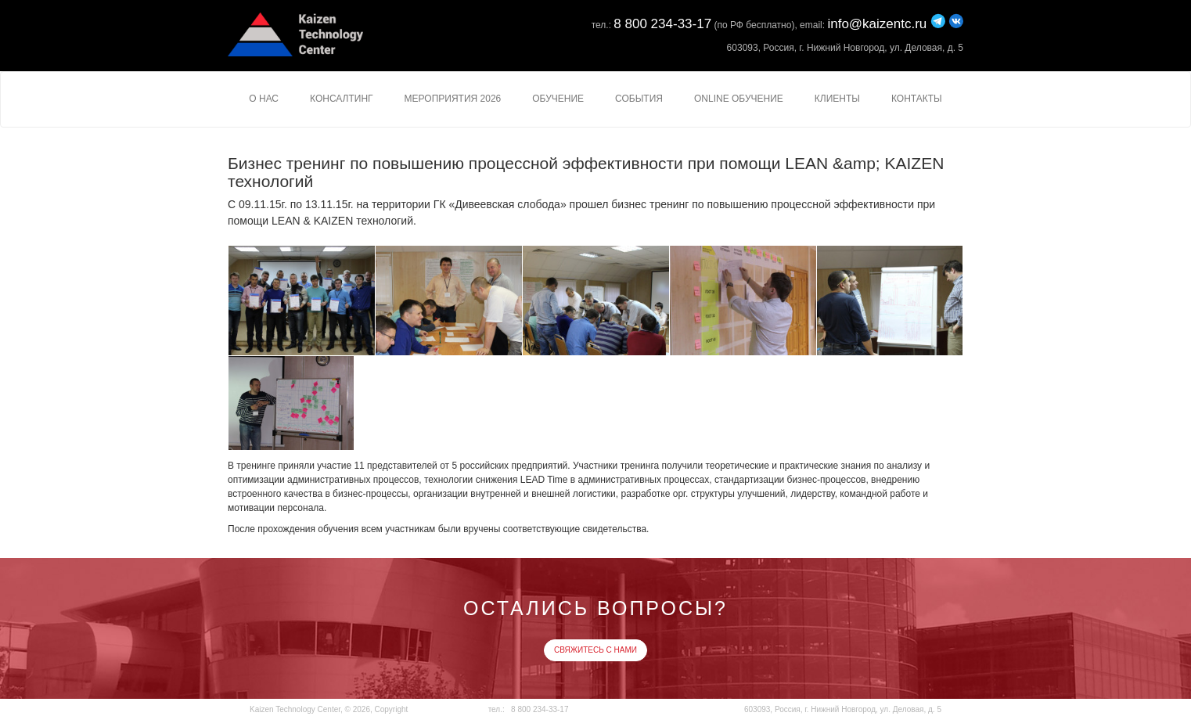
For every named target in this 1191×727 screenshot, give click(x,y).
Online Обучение (738, 98)
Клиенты (837, 98)
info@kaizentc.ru (877, 23)
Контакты (916, 98)
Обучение (558, 98)
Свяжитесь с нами (595, 650)
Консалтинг (341, 98)
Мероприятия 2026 (453, 98)
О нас (264, 98)
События (639, 98)
